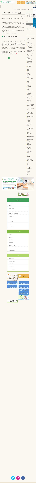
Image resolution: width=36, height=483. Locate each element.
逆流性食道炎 (29, 168)
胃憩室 (28, 57)
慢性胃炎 (28, 170)
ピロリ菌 (28, 167)
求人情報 (10, 218)
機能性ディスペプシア (30, 116)
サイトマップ (29, 480)
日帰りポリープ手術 (12, 245)
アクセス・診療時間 (18, 480)
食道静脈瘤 (29, 100)
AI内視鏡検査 (11, 237)
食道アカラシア (29, 98)
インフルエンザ (29, 65)
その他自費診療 (11, 216)
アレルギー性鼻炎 (30, 128)
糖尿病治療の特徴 (11, 258)
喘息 (27, 163)
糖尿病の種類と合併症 (12, 261)
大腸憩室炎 (29, 141)
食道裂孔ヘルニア (30, 112)
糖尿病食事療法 (29, 62)
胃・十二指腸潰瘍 (30, 113)
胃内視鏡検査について (30, 50)
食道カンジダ (29, 101)
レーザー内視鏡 (29, 43)
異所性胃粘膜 (29, 94)
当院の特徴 (10, 234)
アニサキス (29, 92)
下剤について (29, 46)
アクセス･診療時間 (11, 208)
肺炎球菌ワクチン (30, 51)
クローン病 (29, 102)
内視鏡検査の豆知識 (12, 250)
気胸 (27, 117)
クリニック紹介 (11, 480)
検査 (27, 164)
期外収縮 (28, 120)
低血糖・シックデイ (12, 269)
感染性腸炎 (29, 144)
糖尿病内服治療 (11, 263)
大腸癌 (28, 70)
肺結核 (28, 77)
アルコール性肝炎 (30, 160)
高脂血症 (28, 171)
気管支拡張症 (29, 74)
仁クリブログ (11, 224)
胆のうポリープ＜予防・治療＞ (13, 13)
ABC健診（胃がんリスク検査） (13, 213)
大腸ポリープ (29, 69)
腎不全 (28, 155)
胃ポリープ (29, 66)
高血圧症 (28, 174)
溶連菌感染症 (29, 129)
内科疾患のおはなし (12, 226)
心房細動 (28, 121)
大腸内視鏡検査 (11, 242)
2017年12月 (29, 31)
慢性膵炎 (28, 156)
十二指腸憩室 (29, 93)
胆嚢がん (28, 73)
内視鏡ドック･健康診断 (12, 210)
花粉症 (28, 172)
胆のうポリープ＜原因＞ (11, 36)
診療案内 (10, 205)
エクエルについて (30, 90)
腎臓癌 (28, 89)
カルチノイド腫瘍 (30, 78)
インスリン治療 (11, 266)
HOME (6, 480)
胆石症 (28, 145)
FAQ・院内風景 (11, 221)
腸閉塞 (28, 140)
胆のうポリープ (29, 147)
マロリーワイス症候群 (30, 104)
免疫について (29, 42)
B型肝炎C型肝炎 (29, 159)
